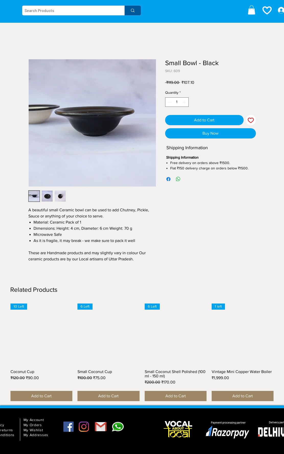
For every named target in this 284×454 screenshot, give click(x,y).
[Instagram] (84, 427)
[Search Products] (69, 10)
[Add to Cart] (41, 396)
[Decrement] (169, 102)
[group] (142, 352)
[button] (251, 10)
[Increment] (184, 102)
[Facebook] (68, 427)
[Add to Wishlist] (251, 120)
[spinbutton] (176, 102)
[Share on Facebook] (168, 179)
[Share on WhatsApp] (178, 179)
